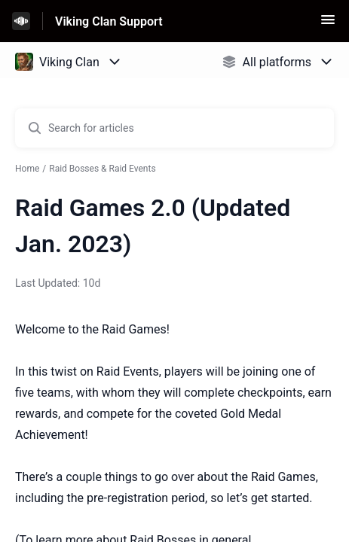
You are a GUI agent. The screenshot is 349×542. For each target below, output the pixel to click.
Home (27, 168)
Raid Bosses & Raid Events (102, 168)
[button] (328, 24)
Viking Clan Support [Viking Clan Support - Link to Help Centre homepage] (109, 21)
